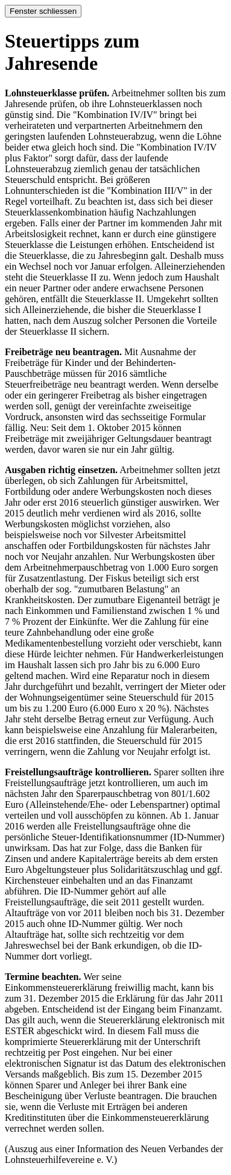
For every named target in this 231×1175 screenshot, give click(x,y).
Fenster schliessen (43, 11)
